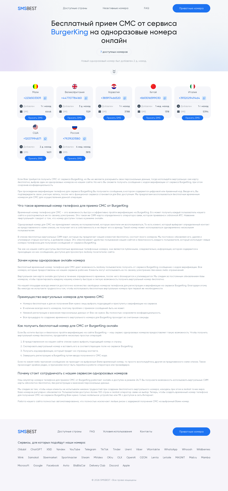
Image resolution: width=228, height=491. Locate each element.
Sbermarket (50, 457)
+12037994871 (32, 138)
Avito (66, 465)
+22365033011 (32, 98)
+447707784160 (71, 98)
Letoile (167, 457)
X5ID (49, 449)
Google (38, 465)
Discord (114, 465)
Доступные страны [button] (75, 8)
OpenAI (131, 457)
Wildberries (203, 449)
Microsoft (23, 465)
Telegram (90, 449)
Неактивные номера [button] (115, 8)
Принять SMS (35, 118)
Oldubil (22, 449)
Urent (128, 449)
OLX (119, 457)
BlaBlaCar (79, 465)
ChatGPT (36, 449)
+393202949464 (189, 98)
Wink (21, 457)
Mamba (205, 457)
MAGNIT (180, 457)
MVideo (98, 457)
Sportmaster (69, 457)
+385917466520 (111, 98)
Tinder (117, 449)
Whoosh (187, 449)
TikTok (104, 449)
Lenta (155, 457)
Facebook (53, 465)
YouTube (75, 449)
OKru (110, 457)
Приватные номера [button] (191, 8)
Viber (139, 449)
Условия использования (117, 431)
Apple (126, 465)
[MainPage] (27, 8)
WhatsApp (171, 449)
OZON (143, 457)
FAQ (92, 431)
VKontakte (153, 449)
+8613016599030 (150, 98)
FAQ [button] (146, 8)
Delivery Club (97, 465)
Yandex (60, 449)
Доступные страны (69, 431)
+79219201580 (71, 138)
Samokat (33, 457)
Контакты (146, 431)
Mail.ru (193, 457)
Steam (85, 457)
